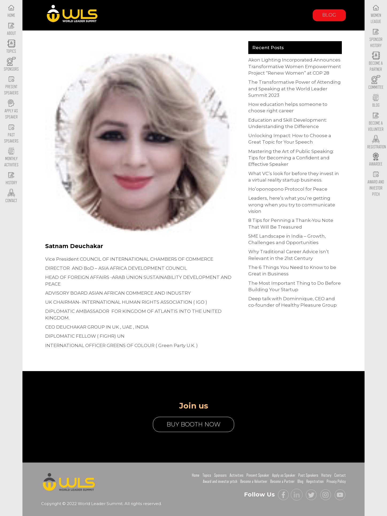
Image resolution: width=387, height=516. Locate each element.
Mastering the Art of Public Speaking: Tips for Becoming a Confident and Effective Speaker (291, 158)
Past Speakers (11, 133)
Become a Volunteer (376, 122)
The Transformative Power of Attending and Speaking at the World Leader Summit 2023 (294, 88)
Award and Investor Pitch (375, 183)
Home (195, 475)
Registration (315, 481)
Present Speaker (257, 475)
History (326, 475)
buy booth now (193, 424)
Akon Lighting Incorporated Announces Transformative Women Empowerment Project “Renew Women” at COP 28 (294, 66)
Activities (236, 475)
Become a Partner (376, 62)
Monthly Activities (11, 157)
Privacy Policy (336, 481)
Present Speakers (11, 85)
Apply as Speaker (11, 109)
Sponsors (220, 475)
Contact (340, 475)
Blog (329, 15)
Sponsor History (375, 38)
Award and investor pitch (220, 481)
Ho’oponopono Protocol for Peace (287, 189)
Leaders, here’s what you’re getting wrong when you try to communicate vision (291, 204)
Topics (206, 475)
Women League (376, 14)
